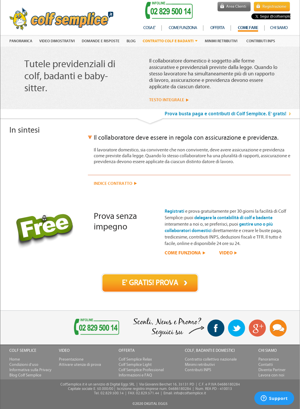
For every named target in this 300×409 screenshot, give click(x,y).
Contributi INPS (260, 41)
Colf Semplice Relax (135, 359)
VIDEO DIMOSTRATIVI (57, 41)
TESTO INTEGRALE (166, 99)
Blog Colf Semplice (25, 375)
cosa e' (149, 27)
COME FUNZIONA (183, 253)
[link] (32, 328)
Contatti (265, 364)
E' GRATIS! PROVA (150, 282)
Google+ (257, 328)
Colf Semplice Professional (141, 370)
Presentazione (71, 359)
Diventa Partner (272, 370)
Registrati (174, 211)
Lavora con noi (271, 375)
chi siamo (278, 27)
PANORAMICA (20, 41)
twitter (236, 328)
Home (14, 359)
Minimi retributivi (221, 41)
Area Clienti (236, 6)
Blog (131, 41)
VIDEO (226, 253)
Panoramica (268, 359)
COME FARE (248, 27)
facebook (215, 328)
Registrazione (274, 6)
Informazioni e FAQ (135, 375)
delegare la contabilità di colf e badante (233, 217)
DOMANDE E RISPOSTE (101, 41)
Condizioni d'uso (23, 364)
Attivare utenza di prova (80, 364)
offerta (217, 27)
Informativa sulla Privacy (30, 370)
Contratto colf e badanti (168, 40)
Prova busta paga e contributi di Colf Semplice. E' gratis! (225, 113)
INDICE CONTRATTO (113, 183)
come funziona (183, 27)
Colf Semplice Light (135, 364)
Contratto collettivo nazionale (211, 359)
